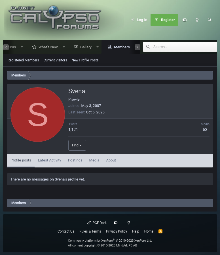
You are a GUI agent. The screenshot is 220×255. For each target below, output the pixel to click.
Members (119, 47)
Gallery (83, 47)
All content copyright (102, 245)
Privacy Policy (116, 231)
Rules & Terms (90, 231)
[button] (20, 47)
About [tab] (111, 160)
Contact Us (66, 231)
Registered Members (23, 60)
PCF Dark (97, 223)
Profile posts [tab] (20, 160)
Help (135, 231)
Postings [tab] (75, 160)
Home (148, 231)
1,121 (73, 129)
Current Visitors (55, 60)
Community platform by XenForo (110, 240)
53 (205, 129)
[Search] (209, 20)
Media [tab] (94, 160)
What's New (46, 47)
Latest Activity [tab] (49, 160)
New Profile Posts (85, 60)
